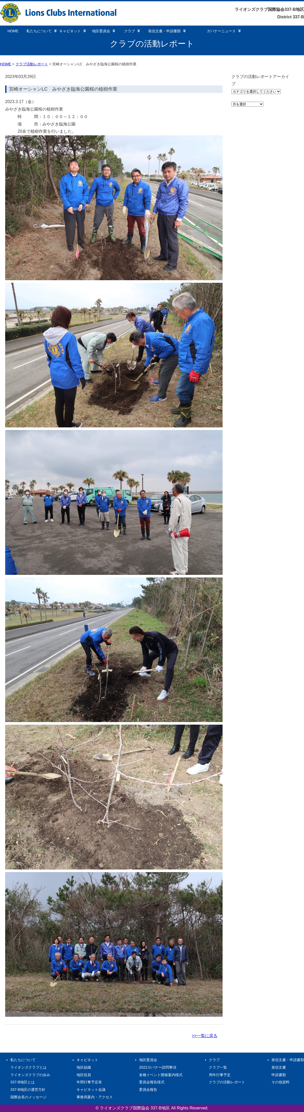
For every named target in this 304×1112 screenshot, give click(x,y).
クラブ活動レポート (32, 64)
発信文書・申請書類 (167, 31)
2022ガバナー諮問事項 (157, 1067)
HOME (12, 31)
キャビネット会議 (91, 1089)
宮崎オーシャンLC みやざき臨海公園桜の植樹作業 (63, 89)
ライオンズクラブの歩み (30, 1075)
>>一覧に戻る (204, 1035)
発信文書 (278, 1067)
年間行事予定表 (89, 1082)
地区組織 (84, 1067)
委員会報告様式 (151, 1082)
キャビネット (72, 31)
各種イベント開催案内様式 (161, 1075)
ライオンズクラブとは (28, 1067)
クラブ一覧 (218, 1067)
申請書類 (278, 1075)
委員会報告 (148, 1089)
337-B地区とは (22, 1082)
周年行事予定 (220, 1075)
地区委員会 (103, 31)
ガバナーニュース (224, 31)
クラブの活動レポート (227, 1082)
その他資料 (280, 1082)
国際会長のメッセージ (28, 1097)
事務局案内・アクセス (95, 1097)
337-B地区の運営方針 (27, 1089)
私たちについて (41, 31)
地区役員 (84, 1075)
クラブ (132, 31)
